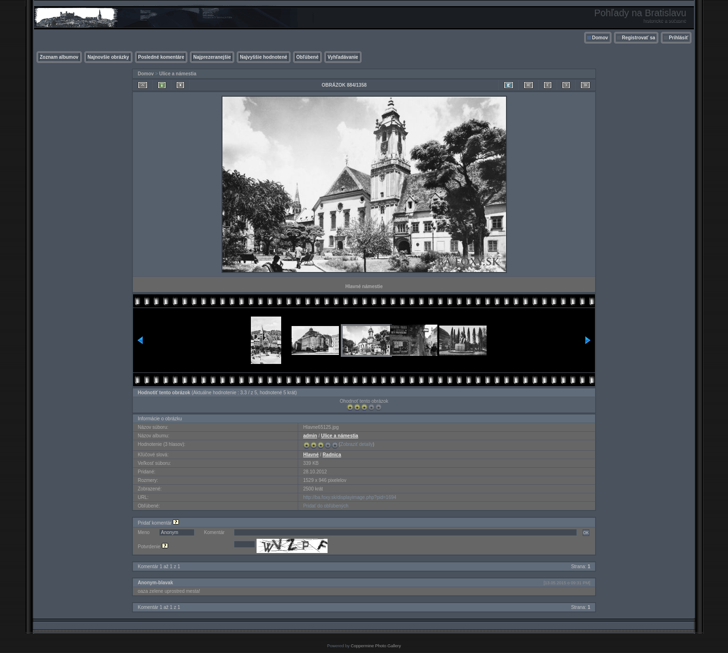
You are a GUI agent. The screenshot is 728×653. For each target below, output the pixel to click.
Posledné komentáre (161, 57)
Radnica (332, 454)
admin (310, 435)
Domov (600, 37)
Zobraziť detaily (356, 444)
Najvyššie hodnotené (263, 57)
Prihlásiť (678, 37)
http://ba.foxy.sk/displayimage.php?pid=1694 (349, 497)
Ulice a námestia (177, 73)
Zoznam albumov (59, 57)
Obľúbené (307, 57)
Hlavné (311, 454)
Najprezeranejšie (212, 57)
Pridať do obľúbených (325, 505)
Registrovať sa (638, 37)
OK (586, 532)
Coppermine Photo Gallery (376, 646)
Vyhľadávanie (343, 57)
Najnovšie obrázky (108, 57)
